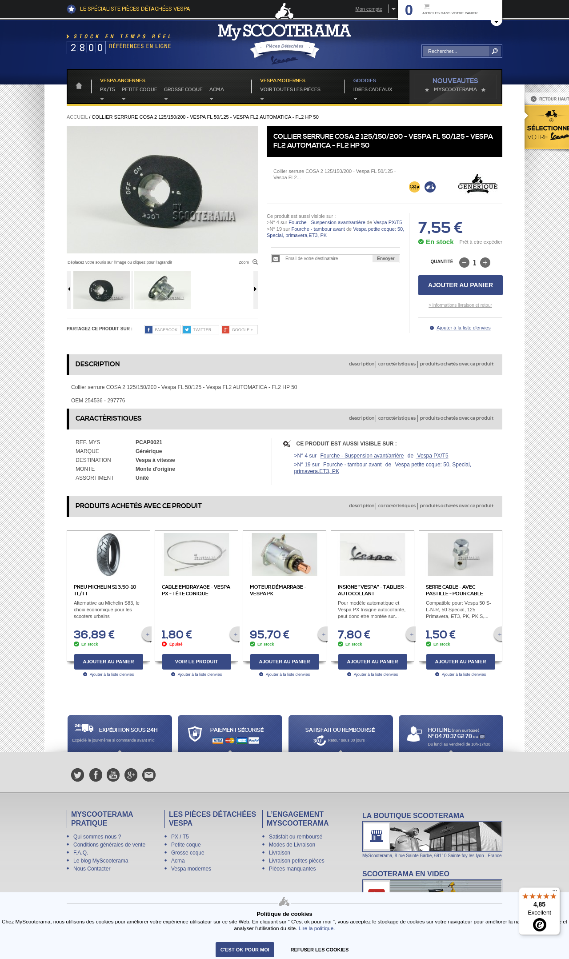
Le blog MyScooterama (100, 861)
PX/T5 (107, 90)
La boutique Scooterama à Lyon (432, 834)
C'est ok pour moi (244, 949)
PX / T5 (180, 837)
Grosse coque (183, 90)
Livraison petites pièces (297, 861)
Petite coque (139, 90)
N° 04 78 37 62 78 (450, 736)
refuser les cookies (320, 949)
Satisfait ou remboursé (295, 837)
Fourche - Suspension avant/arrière (327, 222)
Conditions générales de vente (109, 845)
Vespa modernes (191, 869)
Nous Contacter (91, 869)
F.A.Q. (80, 853)
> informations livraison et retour (460, 305)
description (361, 364)
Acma (216, 90)
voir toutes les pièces (290, 90)
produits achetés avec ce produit (456, 364)
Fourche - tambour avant (318, 229)
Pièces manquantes (292, 869)
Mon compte (368, 9)
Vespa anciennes (122, 81)
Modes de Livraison (292, 845)
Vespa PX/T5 (387, 222)
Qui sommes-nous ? (97, 837)
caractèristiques (397, 364)
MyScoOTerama (455, 90)
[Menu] (554, 892)
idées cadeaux (373, 90)
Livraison (279, 853)
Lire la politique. (317, 928)
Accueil (77, 117)
